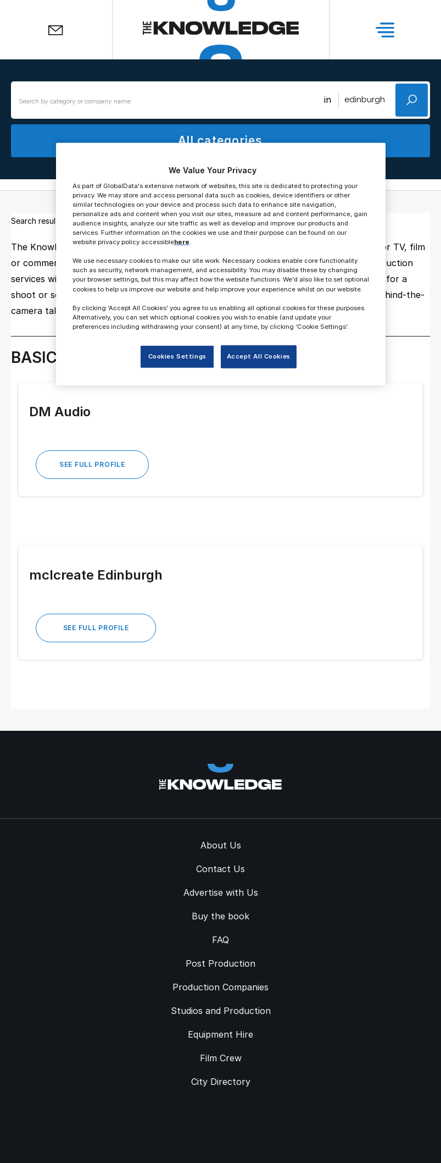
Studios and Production (221, 1010)
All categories (220, 140)
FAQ (220, 939)
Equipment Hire (220, 1034)
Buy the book (220, 916)
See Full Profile (92, 464)
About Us (220, 845)
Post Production (220, 963)
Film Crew (221, 1057)
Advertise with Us (220, 892)
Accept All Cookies (259, 356)
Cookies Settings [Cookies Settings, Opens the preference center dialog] (177, 356)
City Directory (220, 1081)
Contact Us (220, 868)
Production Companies (220, 987)
